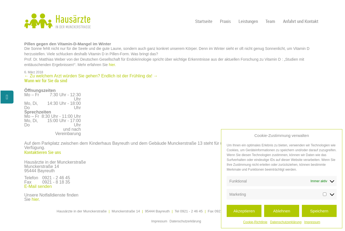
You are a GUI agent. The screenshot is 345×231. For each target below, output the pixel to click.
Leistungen (248, 21)
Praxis (225, 21)
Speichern (319, 211)
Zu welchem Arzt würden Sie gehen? (62, 76)
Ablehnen (281, 211)
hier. (112, 65)
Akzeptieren (244, 211)
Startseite (203, 21)
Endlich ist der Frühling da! (129, 76)
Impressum (312, 222)
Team (270, 21)
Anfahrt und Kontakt (300, 21)
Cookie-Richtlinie (255, 222)
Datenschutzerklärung (286, 222)
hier (35, 199)
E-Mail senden (38, 186)
